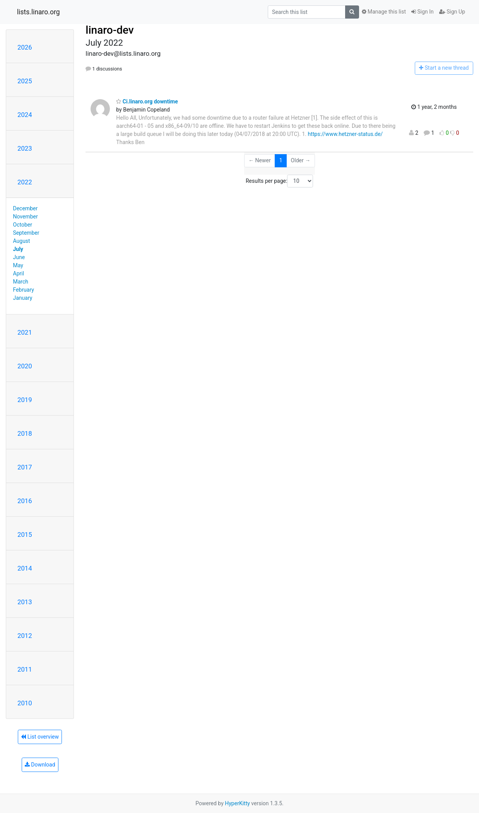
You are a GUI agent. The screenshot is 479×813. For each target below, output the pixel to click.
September (26, 233)
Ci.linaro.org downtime (147, 101)
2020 (24, 366)
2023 (24, 148)
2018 (24, 433)
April (18, 273)
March (21, 281)
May (18, 265)
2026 (24, 47)
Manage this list (384, 12)
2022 (24, 182)
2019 (24, 400)
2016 (24, 501)
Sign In (422, 12)
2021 (24, 332)
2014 (24, 568)
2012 (24, 635)
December (25, 208)
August (21, 241)
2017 (24, 467)
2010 (24, 703)
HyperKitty (237, 803)
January (23, 298)
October (22, 225)
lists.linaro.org (38, 12)
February (23, 290)
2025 (24, 81)
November (25, 216)
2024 (24, 115)
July (18, 249)
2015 (24, 534)
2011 (24, 669)
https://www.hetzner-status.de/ (345, 134)
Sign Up (452, 12)
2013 (24, 602)
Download (40, 764)
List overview (40, 737)
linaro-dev (109, 30)
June (19, 257)
